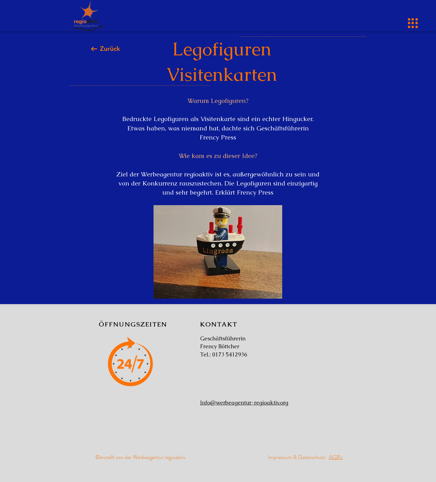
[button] (413, 23)
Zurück (110, 48)
